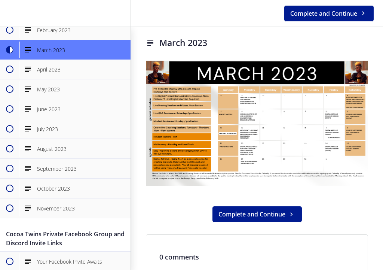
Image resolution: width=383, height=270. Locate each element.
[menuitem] (121, 13)
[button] (9, 13)
